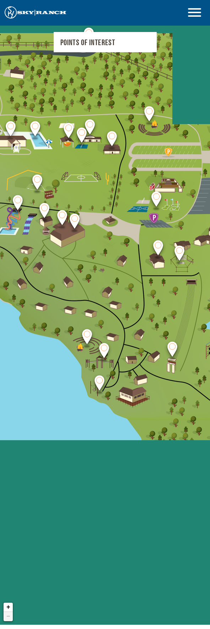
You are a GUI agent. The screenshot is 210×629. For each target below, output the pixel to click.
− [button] (8, 604)
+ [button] (8, 595)
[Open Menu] (194, 12)
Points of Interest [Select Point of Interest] (87, 42)
